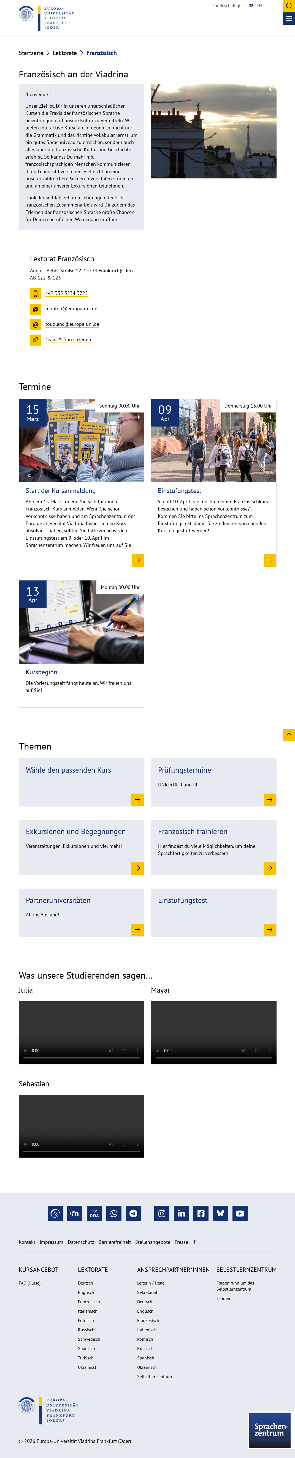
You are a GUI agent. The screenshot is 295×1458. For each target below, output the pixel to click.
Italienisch (88, 1311)
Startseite (31, 53)
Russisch (86, 1329)
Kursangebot (38, 1270)
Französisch (89, 1301)
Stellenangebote (152, 1242)
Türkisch (86, 1358)
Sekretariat (147, 1292)
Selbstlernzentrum (154, 1376)
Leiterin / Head (151, 1283)
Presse (181, 1242)
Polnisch (86, 1320)
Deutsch (85, 1283)
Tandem (223, 1298)
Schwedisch (89, 1339)
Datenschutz (81, 1242)
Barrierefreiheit (115, 1242)
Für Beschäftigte (227, 5)
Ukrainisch (88, 1367)
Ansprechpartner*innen (173, 1270)
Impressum (51, 1242)
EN (259, 5)
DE (250, 5)
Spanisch (86, 1348)
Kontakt (27, 1242)
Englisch (86, 1292)
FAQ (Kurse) (29, 1283)
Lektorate (65, 53)
